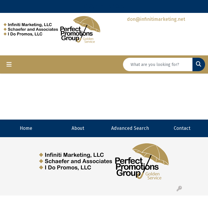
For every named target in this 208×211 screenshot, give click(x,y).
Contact (182, 128)
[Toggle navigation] (9, 64)
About (78, 128)
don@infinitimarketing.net (156, 19)
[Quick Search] (158, 64)
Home (26, 128)
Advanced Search (130, 128)
